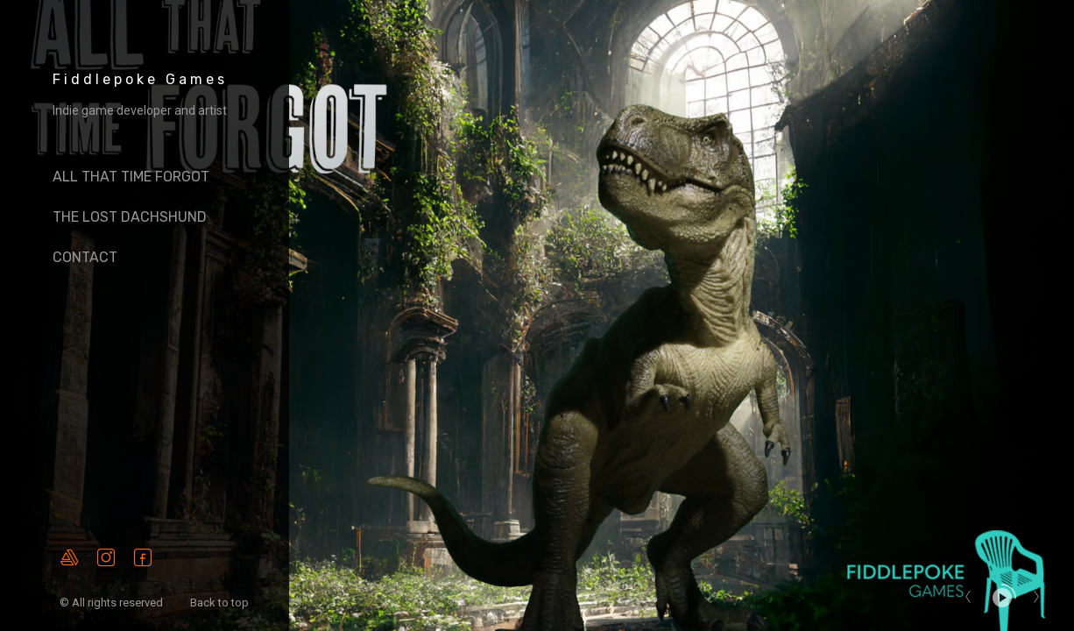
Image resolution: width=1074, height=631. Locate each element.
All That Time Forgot (131, 176)
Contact (85, 257)
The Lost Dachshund (130, 217)
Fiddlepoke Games (140, 79)
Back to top (220, 602)
